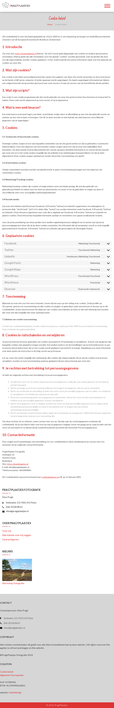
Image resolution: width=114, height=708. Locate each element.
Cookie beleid (6, 671)
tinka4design (15, 692)
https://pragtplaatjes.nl (25, 53)
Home (50, 24)
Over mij (6, 530)
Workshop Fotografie (13, 583)
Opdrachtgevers (10, 539)
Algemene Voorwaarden (12, 675)
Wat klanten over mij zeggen (16, 535)
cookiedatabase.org (50, 477)
